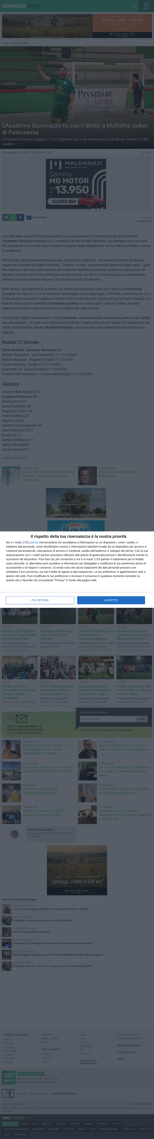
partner (33, 542)
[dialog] (77, 569)
